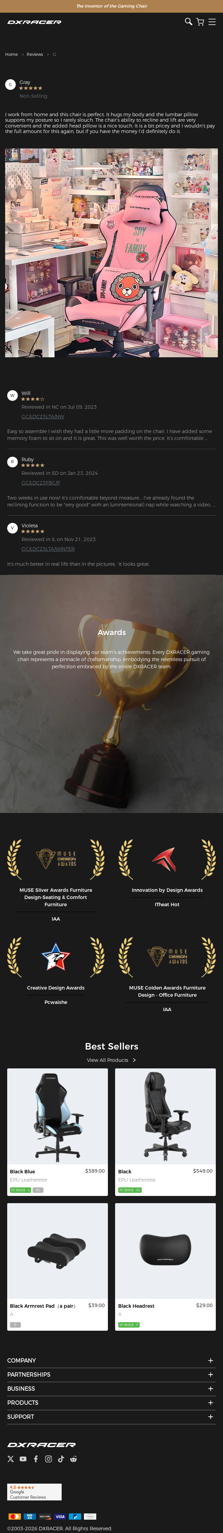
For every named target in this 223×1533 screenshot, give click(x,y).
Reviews (35, 54)
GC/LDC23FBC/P (41, 483)
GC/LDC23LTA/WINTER (48, 549)
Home (11, 54)
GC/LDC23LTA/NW (43, 417)
